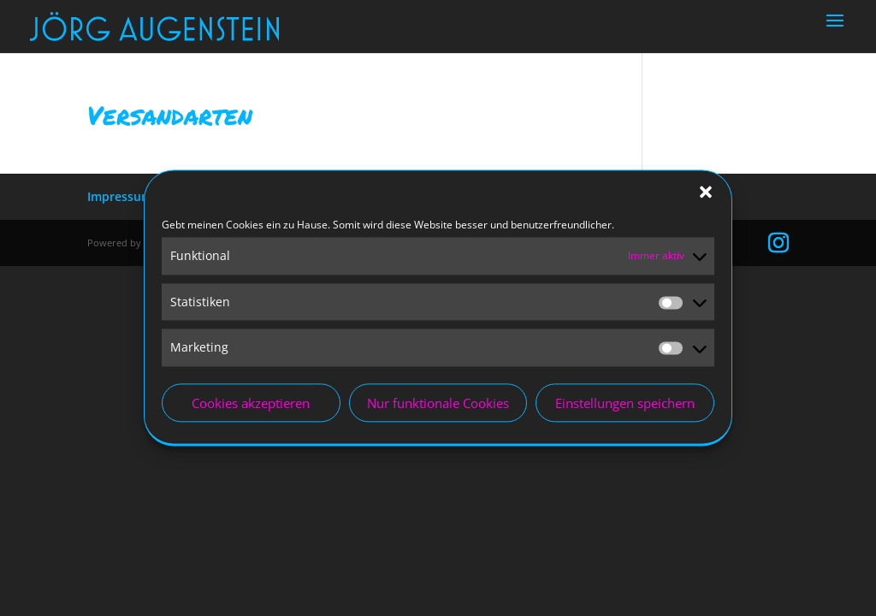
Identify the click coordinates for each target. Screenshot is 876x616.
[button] (705, 195)
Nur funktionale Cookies (438, 406)
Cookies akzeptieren (251, 406)
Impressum (119, 196)
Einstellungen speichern (625, 406)
